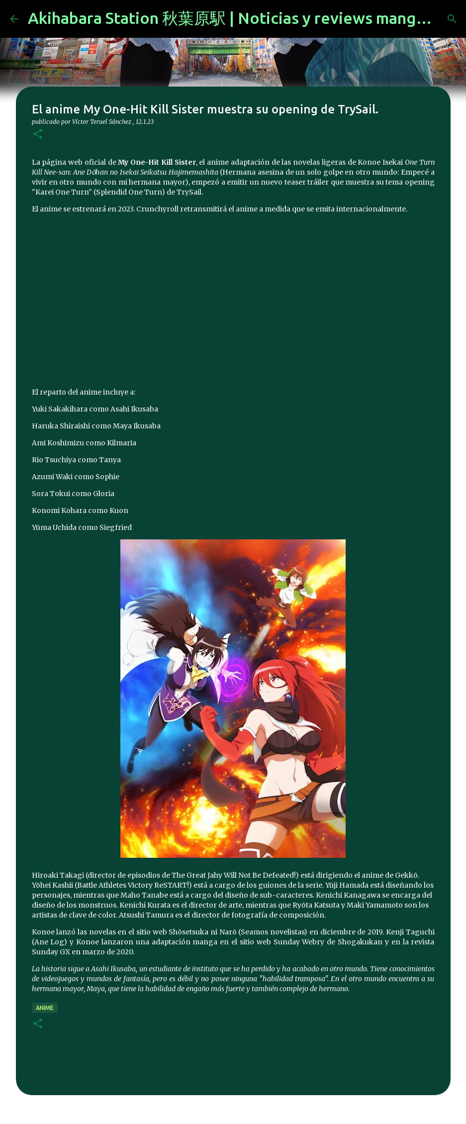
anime (45, 1008)
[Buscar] (452, 19)
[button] (38, 134)
